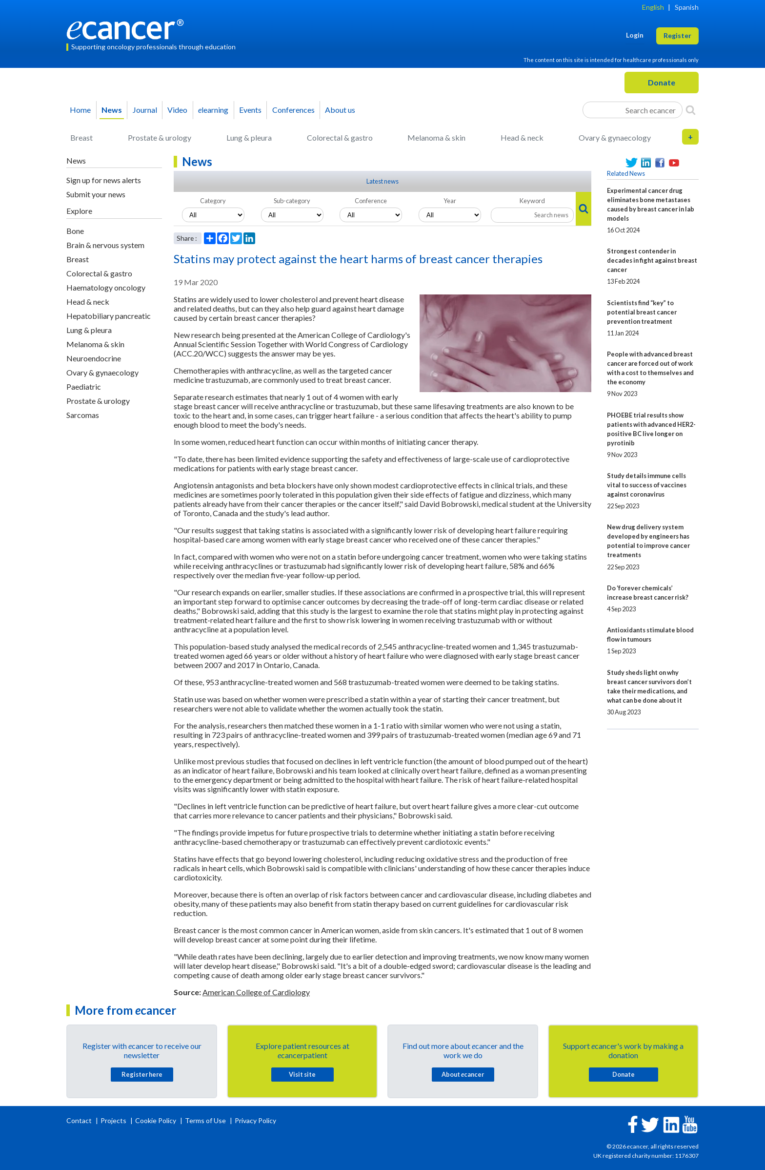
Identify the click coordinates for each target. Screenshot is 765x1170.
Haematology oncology (105, 287)
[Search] (691, 110)
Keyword (532, 201)
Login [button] (635, 35)
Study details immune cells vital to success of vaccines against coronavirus (646, 485)
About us (340, 109)
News (111, 109)
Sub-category (292, 201)
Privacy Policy (255, 1120)
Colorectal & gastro (340, 137)
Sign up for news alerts (103, 180)
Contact (79, 1120)
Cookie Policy (155, 1120)
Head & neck (522, 137)
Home (80, 109)
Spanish (687, 7)
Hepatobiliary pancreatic (108, 315)
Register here (141, 1074)
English (653, 7)
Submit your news (95, 194)
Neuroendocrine (93, 358)
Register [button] (677, 35)
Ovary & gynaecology (615, 137)
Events (250, 109)
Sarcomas (82, 414)
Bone (75, 230)
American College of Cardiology (256, 992)
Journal (145, 109)
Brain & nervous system (105, 245)
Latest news (382, 181)
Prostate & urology (159, 137)
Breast (81, 137)
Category (213, 201)
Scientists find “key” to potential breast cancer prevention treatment (642, 312)
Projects (114, 1120)
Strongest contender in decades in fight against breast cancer (652, 260)
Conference (371, 201)
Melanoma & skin (436, 137)
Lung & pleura (249, 137)
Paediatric (83, 386)
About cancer (463, 1074)
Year (449, 201)
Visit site (302, 1074)
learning (213, 109)
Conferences (293, 109)
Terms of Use (205, 1120)
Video (177, 109)
